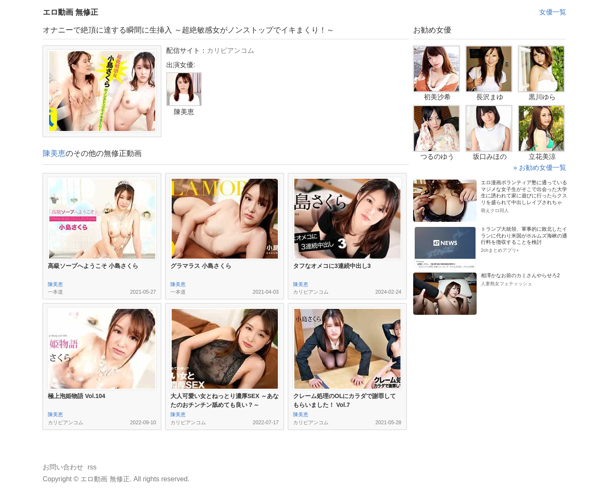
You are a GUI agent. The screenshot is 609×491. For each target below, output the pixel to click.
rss (92, 467)
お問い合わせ (63, 467)
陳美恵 (54, 153)
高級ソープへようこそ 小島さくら (93, 265)
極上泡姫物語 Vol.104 (76, 396)
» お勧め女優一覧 (539, 167)
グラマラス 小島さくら (200, 265)
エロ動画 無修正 (70, 12)
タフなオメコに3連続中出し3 (332, 265)
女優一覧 (552, 12)
